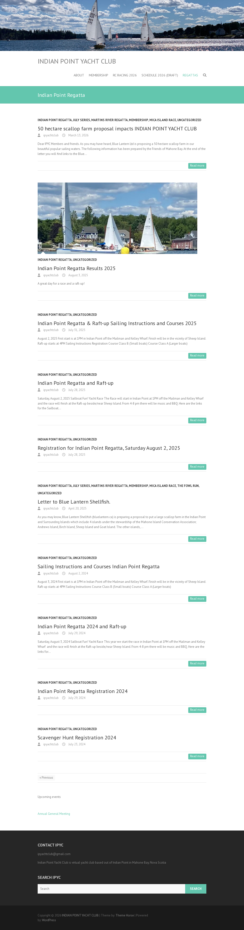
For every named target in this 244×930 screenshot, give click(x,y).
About (79, 75)
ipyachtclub (51, 135)
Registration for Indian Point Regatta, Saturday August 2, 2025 (109, 448)
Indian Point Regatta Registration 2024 (82, 691)
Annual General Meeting (54, 814)
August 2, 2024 (78, 573)
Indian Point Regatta (55, 120)
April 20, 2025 (77, 508)
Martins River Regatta (109, 120)
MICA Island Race (162, 120)
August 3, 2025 (78, 275)
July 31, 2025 (76, 330)
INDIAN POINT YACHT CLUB (77, 61)
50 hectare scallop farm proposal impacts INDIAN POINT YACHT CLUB (117, 128)
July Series (81, 120)
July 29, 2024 (76, 633)
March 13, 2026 (78, 135)
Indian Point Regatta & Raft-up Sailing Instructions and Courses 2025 (117, 323)
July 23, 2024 (76, 744)
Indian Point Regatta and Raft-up (75, 383)
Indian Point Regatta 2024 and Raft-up (82, 626)
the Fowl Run (188, 486)
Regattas (190, 75)
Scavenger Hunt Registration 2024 (77, 737)
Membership (98, 75)
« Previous (46, 778)
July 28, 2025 (76, 390)
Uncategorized (189, 120)
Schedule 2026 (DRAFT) (160, 75)
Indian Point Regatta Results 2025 (77, 268)
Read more (197, 165)
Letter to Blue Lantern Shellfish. (74, 501)
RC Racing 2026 (125, 75)
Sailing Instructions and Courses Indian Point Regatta (99, 566)
